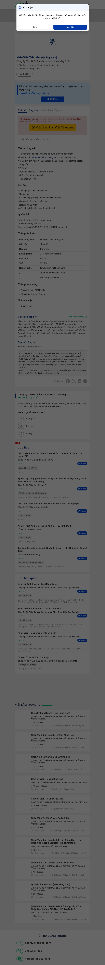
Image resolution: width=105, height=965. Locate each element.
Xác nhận (70, 27)
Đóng (34, 27)
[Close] (86, 7)
